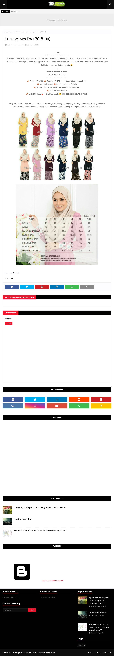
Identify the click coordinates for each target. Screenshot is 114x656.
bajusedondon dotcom (15, 45)
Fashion (82, 645)
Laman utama (10, 32)
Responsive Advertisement (57, 20)
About (97, 652)
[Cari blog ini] (15, 610)
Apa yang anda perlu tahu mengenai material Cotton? (40, 507)
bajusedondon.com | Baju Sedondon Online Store (35, 652)
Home (90, 652)
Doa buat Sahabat (23, 519)
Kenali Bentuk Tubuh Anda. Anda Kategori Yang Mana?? (40, 530)
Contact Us (107, 652)
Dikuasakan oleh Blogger (33, 580)
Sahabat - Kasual (22, 32)
